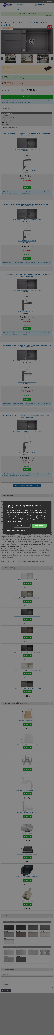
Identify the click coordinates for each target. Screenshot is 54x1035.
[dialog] (27, 517)
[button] (16, 530)
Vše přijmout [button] (39, 525)
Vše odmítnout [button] (22, 525)
